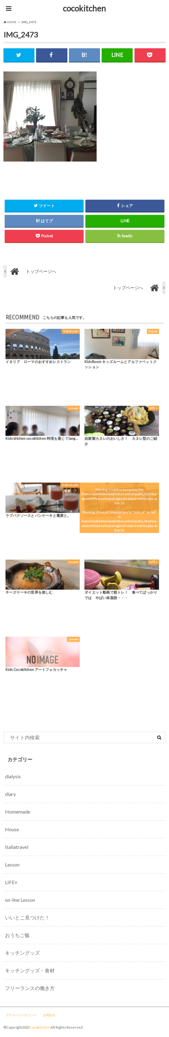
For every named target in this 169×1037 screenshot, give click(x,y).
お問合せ (49, 1015)
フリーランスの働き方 (30, 988)
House (12, 829)
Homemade (17, 811)
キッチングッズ (22, 953)
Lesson (12, 864)
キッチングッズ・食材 (30, 970)
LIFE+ (11, 882)
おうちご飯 (17, 935)
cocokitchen (84, 8)
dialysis (13, 776)
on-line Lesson (20, 900)
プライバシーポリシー (21, 1015)
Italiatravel (16, 847)
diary (10, 794)
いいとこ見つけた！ (27, 917)
